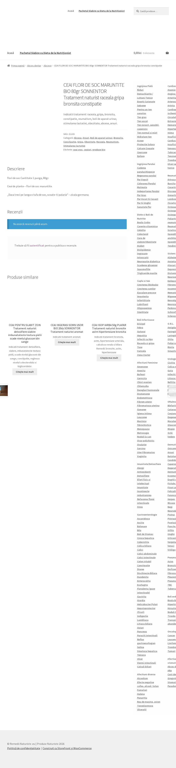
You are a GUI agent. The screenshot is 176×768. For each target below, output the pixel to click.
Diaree (140, 569)
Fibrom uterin (144, 401)
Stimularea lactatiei (74, 145)
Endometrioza (144, 397)
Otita (170, 339)
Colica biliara (144, 545)
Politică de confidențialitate (23, 748)
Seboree (141, 105)
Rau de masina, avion (148, 701)
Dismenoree (143, 393)
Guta (170, 370)
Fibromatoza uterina (148, 405)
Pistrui (171, 514)
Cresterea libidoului (147, 284)
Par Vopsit (142, 179)
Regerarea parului (146, 175)
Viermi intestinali (146, 662)
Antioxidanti (144, 471)
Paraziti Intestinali (147, 635)
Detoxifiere (143, 475)
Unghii (171, 534)
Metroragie (143, 432)
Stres (140, 506)
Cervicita (142, 378)
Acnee (140, 140)
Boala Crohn (143, 222)
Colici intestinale (146, 557)
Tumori (171, 651)
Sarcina (141, 448)
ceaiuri (87, 149)
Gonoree (141, 409)
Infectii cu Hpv (145, 339)
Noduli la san (144, 436)
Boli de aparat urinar (101, 137)
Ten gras (141, 117)
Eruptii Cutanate (146, 101)
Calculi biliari (144, 666)
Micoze (171, 502)
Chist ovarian (144, 382)
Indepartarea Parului (148, 191)
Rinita (171, 347)
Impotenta (143, 296)
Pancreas (142, 631)
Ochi (170, 432)
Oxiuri (140, 627)
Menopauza (143, 428)
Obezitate (89, 141)
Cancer (171, 635)
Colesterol (142, 234)
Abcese (48, 65)
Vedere (171, 436)
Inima (171, 132)
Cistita (171, 362)
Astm (170, 561)
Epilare (141, 156)
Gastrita (141, 596)
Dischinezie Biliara (147, 573)
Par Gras (141, 195)
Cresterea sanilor (146, 288)
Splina (140, 647)
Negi (170, 506)
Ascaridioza (143, 518)
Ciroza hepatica (145, 538)
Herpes (171, 499)
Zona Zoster (143, 354)
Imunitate (142, 487)
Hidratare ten (144, 136)
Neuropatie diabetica (148, 261)
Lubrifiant (142, 304)
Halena (141, 694)
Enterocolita (144, 580)
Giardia (141, 600)
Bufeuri (141, 374)
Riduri (140, 89)
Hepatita (142, 335)
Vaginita (141, 456)
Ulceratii (141, 709)
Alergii (140, 468)
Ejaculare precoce (146, 292)
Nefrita (171, 382)
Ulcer (140, 658)
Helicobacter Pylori (147, 604)
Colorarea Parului (146, 183)
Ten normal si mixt (147, 132)
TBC (170, 584)
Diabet (140, 245)
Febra (140, 327)
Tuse (139, 347)
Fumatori (142, 690)
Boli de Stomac (145, 534)
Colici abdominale (147, 553)
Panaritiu (142, 697)
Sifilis (171, 530)
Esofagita (142, 584)
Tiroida (171, 616)
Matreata (142, 187)
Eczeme (172, 475)
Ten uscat (142, 121)
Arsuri (86, 137)
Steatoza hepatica (147, 651)
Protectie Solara (146, 144)
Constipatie (69, 141)
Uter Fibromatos (146, 452)
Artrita (171, 105)
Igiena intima (144, 413)
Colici (140, 549)
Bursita (171, 183)
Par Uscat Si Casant (147, 199)
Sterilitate (142, 312)
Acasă (71, 10)
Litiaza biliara (144, 623)
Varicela (141, 351)
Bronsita (118, 137)
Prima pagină (17, 65)
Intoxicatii (142, 257)
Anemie (171, 89)
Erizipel (141, 323)
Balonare (142, 526)
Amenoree (142, 366)
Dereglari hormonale (148, 390)
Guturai (141, 331)
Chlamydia (143, 386)
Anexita (141, 370)
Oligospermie (144, 308)
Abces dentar (34, 65)
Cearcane (142, 152)
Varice (171, 167)
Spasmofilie (143, 269)
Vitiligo (171, 549)
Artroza (172, 179)
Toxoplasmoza (145, 705)
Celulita (141, 230)
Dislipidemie (144, 249)
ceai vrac (78, 149)
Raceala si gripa (145, 343)
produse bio (98, 149)
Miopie (171, 428)
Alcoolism (142, 678)
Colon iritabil (144, 561)
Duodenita (142, 576)
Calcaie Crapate (145, 148)
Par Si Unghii (144, 202)
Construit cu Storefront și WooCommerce (67, 748)
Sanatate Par (144, 206)
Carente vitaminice (147, 226)
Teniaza (141, 654)
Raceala (100, 141)
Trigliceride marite (147, 273)
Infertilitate (143, 300)
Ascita (140, 522)
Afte (170, 670)
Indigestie (142, 616)
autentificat (37, 245)
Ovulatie (141, 444)
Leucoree (142, 417)
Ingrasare (142, 253)
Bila (139, 530)
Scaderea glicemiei (147, 265)
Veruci (171, 545)
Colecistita (143, 542)
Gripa (80, 141)
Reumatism (112, 141)
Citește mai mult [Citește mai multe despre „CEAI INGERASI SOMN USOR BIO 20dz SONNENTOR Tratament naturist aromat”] (67, 342)
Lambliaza (142, 620)
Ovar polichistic (145, 440)
